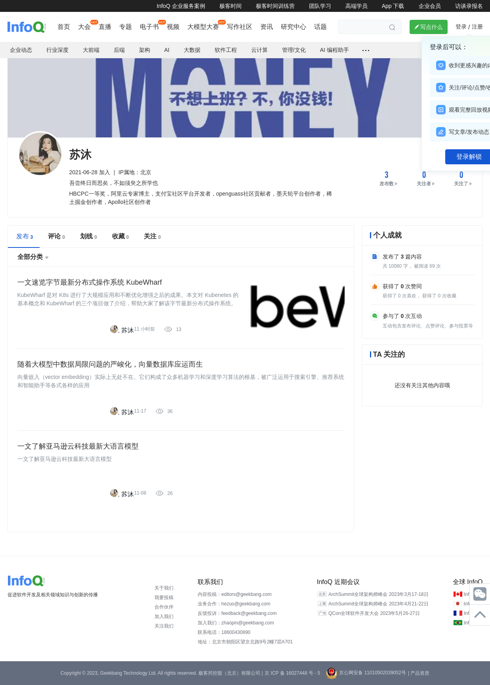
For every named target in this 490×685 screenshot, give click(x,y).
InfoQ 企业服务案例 (181, 6)
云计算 (259, 50)
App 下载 (393, 6)
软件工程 (226, 50)
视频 (173, 26)
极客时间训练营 (275, 6)
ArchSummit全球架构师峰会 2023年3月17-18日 (378, 594)
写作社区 (239, 26)
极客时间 (230, 6)
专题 (125, 26)
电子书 (149, 26)
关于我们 (164, 588)
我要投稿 (164, 597)
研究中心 (293, 26)
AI (167, 50)
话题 (320, 26)
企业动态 (21, 50)
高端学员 (356, 6)
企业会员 (430, 6)
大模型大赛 (203, 26)
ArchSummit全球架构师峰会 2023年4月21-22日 (378, 604)
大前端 (91, 50)
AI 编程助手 (334, 50)
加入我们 (164, 616)
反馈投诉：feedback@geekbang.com (237, 613)
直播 (105, 26)
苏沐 (127, 330)
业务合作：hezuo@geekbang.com (234, 604)
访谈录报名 (469, 6)
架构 (144, 50)
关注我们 (164, 626)
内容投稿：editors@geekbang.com (235, 594)
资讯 (266, 26)
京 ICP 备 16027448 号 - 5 (292, 673)
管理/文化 (294, 50)
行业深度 (57, 50)
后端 (119, 50)
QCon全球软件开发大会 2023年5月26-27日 (374, 613)
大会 (84, 26)
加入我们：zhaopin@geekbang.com (236, 623)
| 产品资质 (418, 673)
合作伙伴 (164, 607)
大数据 (192, 50)
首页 (63, 26)
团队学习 (320, 6)
